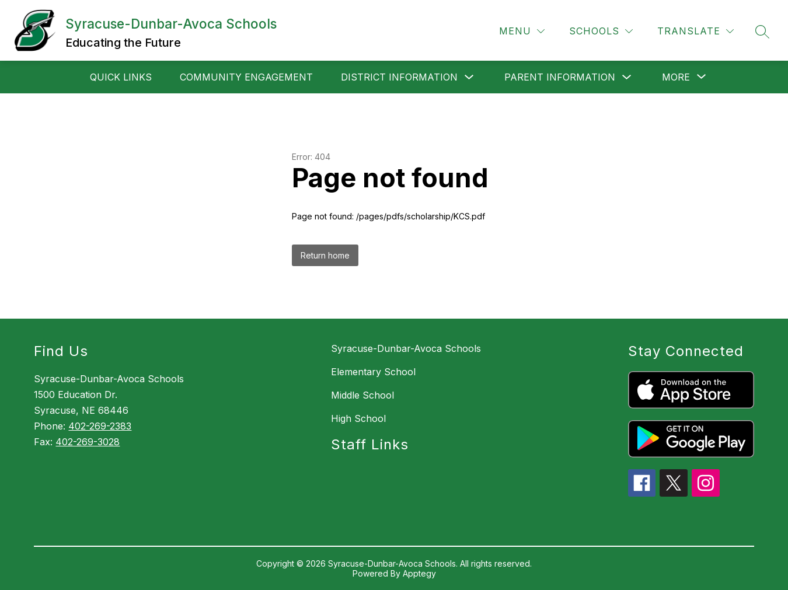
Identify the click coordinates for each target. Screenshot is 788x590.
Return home (325, 255)
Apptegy (419, 573)
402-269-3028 (87, 442)
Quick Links (121, 77)
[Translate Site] (695, 31)
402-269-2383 (99, 426)
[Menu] (522, 31)
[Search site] (762, 32)
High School (358, 418)
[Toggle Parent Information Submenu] (627, 77)
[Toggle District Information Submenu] (469, 77)
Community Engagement (246, 77)
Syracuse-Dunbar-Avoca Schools (406, 348)
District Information (399, 77)
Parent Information (559, 77)
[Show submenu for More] (676, 77)
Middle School (362, 395)
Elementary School (373, 372)
